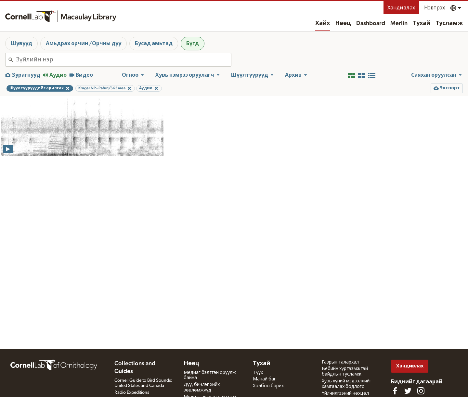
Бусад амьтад (154, 43)
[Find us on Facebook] (395, 391)
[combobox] (123, 59)
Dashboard (370, 23)
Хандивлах (401, 7)
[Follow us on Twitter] (408, 391)
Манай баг (264, 379)
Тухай (421, 23)
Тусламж (449, 23)
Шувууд (21, 43)
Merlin (399, 23)
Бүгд (192, 43)
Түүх (258, 372)
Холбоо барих (268, 386)
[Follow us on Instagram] (421, 391)
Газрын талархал (340, 362)
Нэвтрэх (434, 7)
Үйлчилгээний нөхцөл (345, 393)
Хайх (322, 23)
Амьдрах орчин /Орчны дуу (83, 43)
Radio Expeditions (131, 392)
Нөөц (343, 23)
